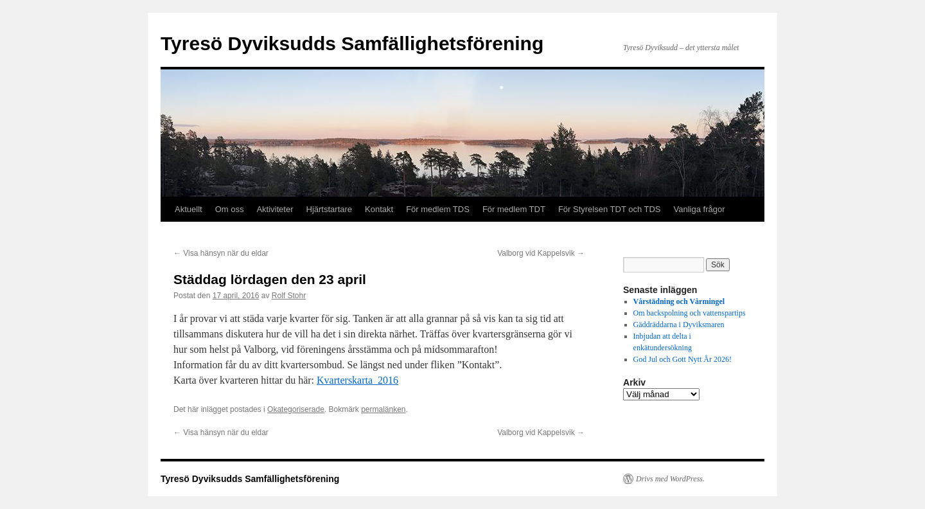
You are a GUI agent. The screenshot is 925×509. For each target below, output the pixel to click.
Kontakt (379, 209)
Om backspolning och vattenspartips (689, 312)
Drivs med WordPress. (670, 478)
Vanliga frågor (699, 209)
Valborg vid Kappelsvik (541, 253)
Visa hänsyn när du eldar (221, 253)
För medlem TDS (438, 209)
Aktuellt (188, 209)
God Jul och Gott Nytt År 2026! (682, 359)
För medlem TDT (513, 209)
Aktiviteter (274, 209)
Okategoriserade (295, 409)
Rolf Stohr (289, 295)
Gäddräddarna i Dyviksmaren (679, 324)
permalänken (383, 409)
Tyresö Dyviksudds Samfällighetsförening (352, 43)
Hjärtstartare (329, 209)
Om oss (229, 209)
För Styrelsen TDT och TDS (609, 209)
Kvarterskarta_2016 (357, 380)
